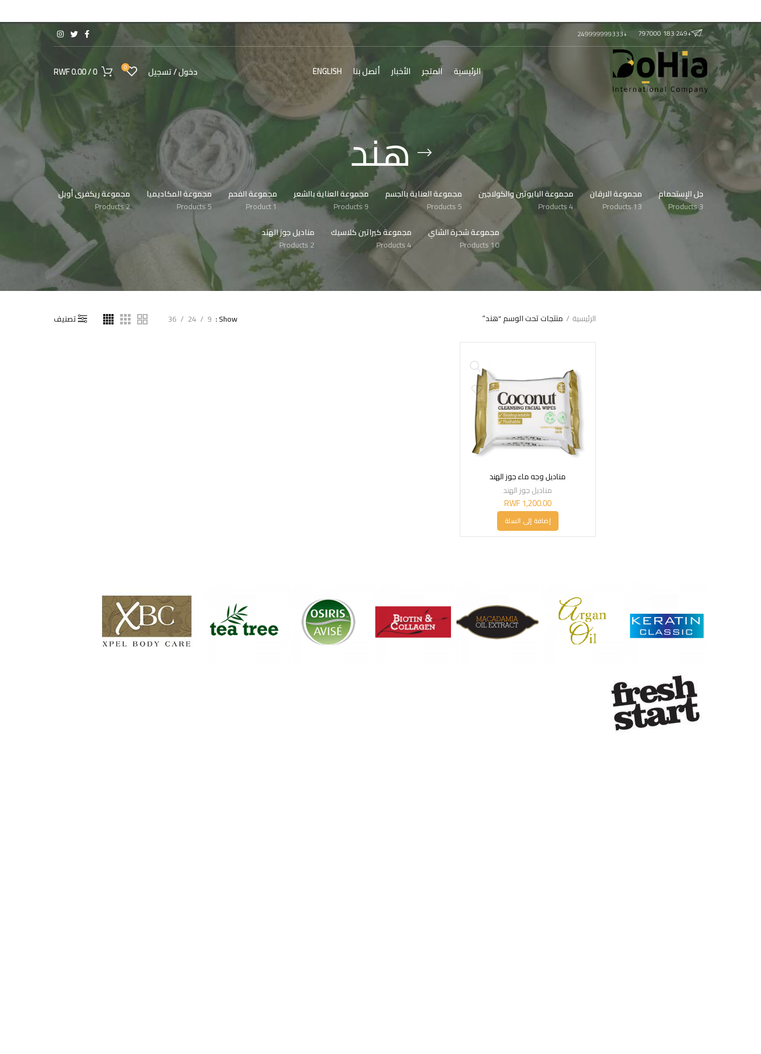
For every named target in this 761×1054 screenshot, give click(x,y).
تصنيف (65, 319)
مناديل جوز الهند (528, 490)
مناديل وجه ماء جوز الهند (527, 476)
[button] (528, 521)
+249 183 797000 (670, 33)
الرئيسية (584, 318)
